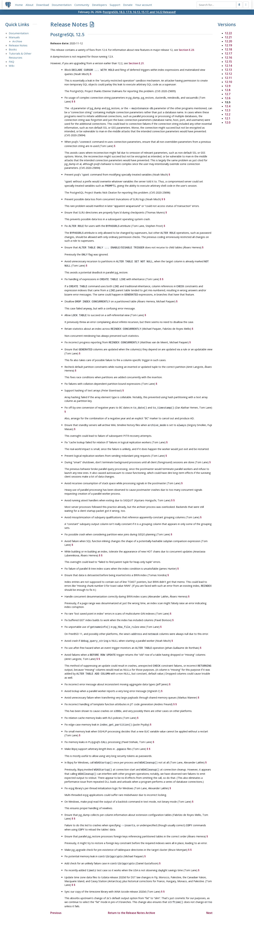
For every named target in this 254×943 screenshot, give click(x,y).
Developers (99, 5)
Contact (160, 930)
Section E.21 (136, 63)
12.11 (228, 78)
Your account (143, 5)
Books (13, 49)
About (30, 5)
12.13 (228, 70)
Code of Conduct (113, 930)
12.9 (227, 86)
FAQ (11, 62)
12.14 (228, 66)
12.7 (227, 94)
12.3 (227, 110)
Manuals (14, 37)
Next (209, 897)
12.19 (228, 45)
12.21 (228, 37)
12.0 (227, 122)
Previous (55, 897)
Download (42, 5)
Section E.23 (186, 50)
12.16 (228, 57)
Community (82, 5)
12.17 (228, 53)
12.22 (228, 33)
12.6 (227, 98)
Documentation (62, 5)
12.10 (228, 82)
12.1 (227, 118)
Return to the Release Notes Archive (131, 897)
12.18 (228, 49)
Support (115, 5)
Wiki (11, 66)
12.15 (228, 62)
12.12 (228, 74)
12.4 (227, 106)
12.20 (228, 41)
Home (19, 5)
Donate (128, 5)
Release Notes (18, 45)
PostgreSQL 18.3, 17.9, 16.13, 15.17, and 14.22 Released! (139, 12)
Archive (17, 41)
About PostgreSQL (139, 930)
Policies (94, 930)
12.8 (227, 90)
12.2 (227, 114)
